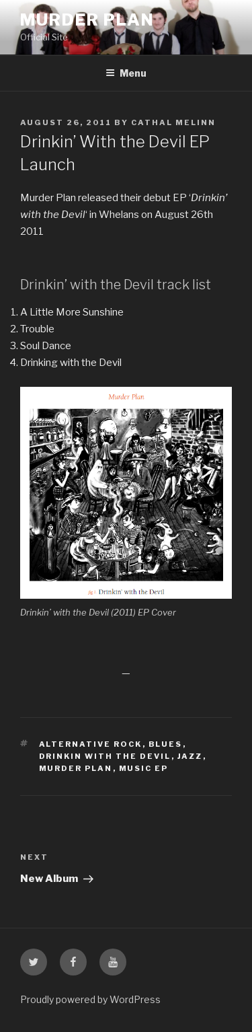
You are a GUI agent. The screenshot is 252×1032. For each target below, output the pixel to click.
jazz (190, 756)
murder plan (76, 768)
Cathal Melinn (173, 122)
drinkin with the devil (105, 756)
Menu (126, 73)
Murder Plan (87, 20)
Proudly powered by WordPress (90, 999)
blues (166, 744)
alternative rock (90, 744)
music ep (144, 768)
